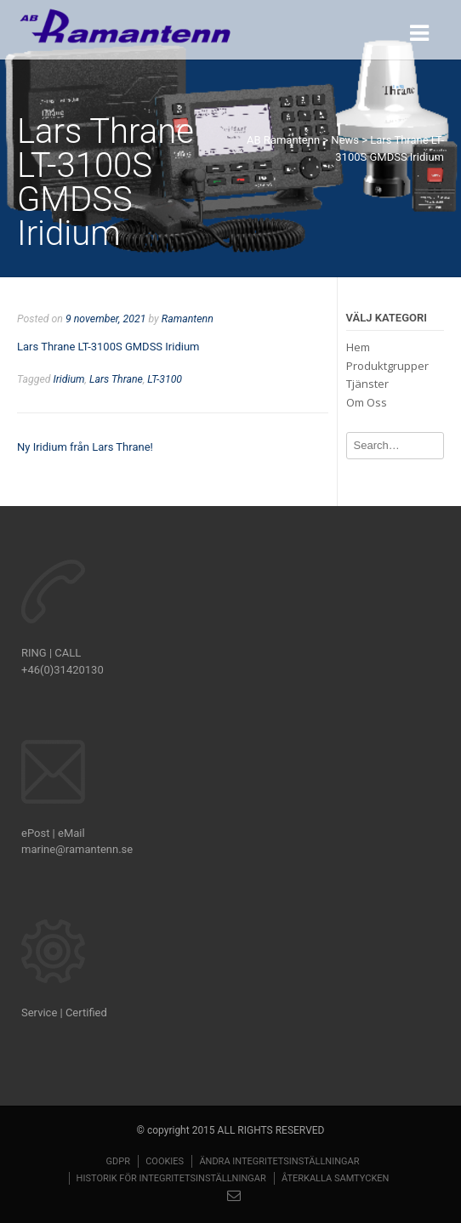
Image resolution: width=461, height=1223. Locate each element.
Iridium (69, 379)
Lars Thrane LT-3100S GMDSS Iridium (108, 346)
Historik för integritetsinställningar (171, 1178)
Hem (358, 347)
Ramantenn (187, 319)
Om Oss (366, 402)
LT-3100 (164, 379)
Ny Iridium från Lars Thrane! (85, 447)
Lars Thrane (116, 379)
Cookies (164, 1161)
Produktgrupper (387, 365)
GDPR (117, 1161)
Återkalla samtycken (335, 1178)
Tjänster (367, 383)
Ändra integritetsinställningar (279, 1161)
